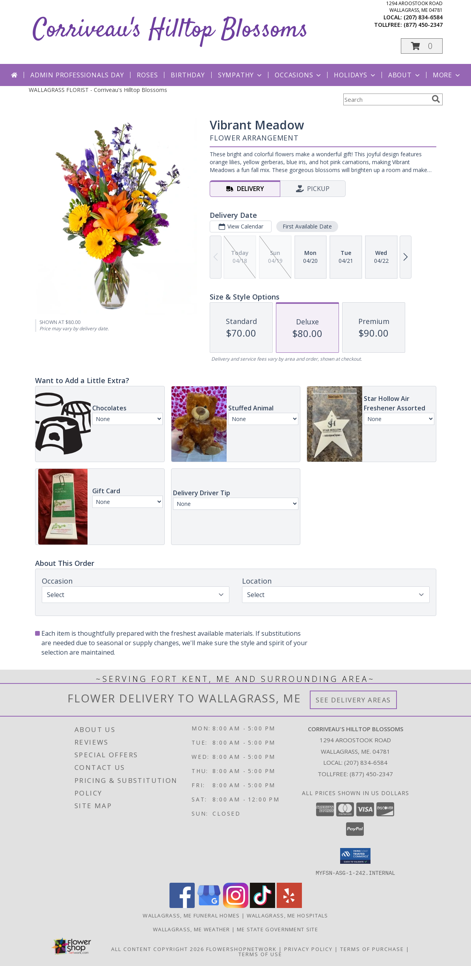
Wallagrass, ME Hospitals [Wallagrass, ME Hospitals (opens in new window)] (287, 915)
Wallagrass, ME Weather (191, 928)
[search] (436, 99)
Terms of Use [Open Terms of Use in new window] (260, 953)
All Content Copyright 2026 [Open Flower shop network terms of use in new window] (157, 948)
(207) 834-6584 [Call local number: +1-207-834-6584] (423, 17)
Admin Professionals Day (77, 75)
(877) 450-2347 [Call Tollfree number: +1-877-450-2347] (371, 774)
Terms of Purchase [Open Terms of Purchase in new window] (372, 948)
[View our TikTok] (262, 905)
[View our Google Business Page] (209, 905)
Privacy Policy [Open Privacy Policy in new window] (308, 948)
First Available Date (306, 226)
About (404, 75)
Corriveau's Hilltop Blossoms (170, 30)
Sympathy (240, 75)
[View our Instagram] (235, 905)
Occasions (298, 75)
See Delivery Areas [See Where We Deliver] (353, 699)
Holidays (355, 75)
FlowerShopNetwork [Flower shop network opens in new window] (241, 948)
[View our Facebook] (182, 905)
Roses (147, 75)
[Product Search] (386, 99)
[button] (422, 46)
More (447, 75)
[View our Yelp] (289, 905)
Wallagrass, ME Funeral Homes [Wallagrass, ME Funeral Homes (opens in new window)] (191, 915)
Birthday (188, 75)
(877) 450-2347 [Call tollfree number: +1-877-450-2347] (423, 24)
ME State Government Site (277, 928)
